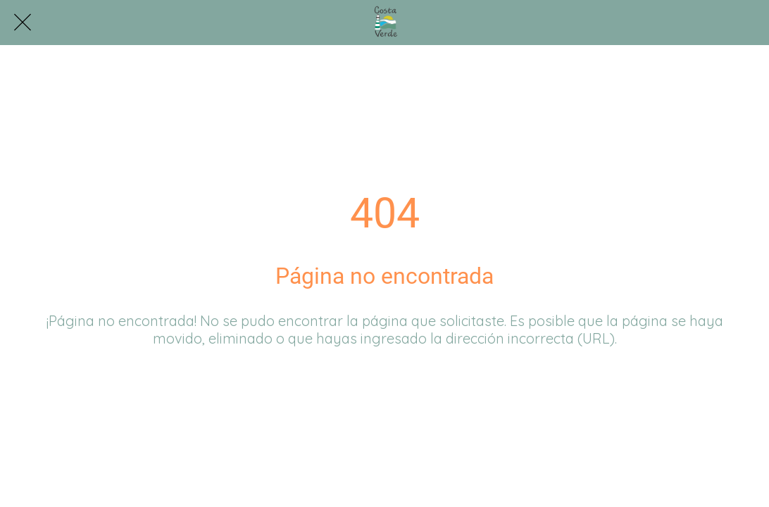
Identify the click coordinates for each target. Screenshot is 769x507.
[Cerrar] (22, 22)
